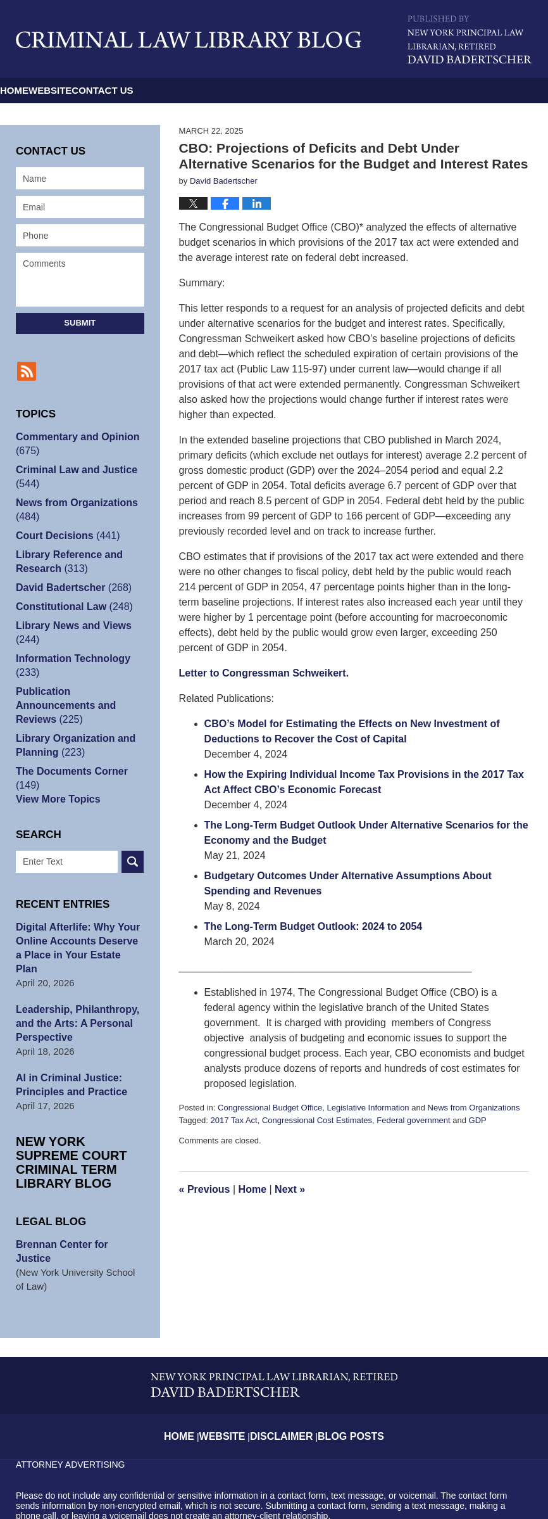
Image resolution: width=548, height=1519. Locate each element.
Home (39, 90)
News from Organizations (474, 1107)
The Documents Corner (68, 764)
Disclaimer (286, 1370)
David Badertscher (70, 587)
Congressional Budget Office (270, 1107)
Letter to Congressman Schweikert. (264, 673)
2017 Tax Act (233, 1120)
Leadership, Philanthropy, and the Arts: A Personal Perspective (74, 995)
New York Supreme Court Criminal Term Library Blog (79, 1127)
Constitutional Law (70, 606)
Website (125, 90)
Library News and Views (70, 632)
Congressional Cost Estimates (317, 1120)
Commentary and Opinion (74, 443)
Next (290, 1189)
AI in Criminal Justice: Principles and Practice (68, 1057)
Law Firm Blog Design (471, 1487)
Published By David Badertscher (470, 39)
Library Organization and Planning (72, 731)
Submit (80, 322)
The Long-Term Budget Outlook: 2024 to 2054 (313, 926)
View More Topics (55, 785)
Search (132, 848)
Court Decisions (64, 535)
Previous (204, 1189)
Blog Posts (347, 1370)
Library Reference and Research (66, 561)
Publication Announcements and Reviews (80, 698)
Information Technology (69, 665)
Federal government (413, 1120)
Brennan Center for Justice (77, 1202)
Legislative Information (368, 1107)
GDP (478, 1120)
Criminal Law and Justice (73, 476)
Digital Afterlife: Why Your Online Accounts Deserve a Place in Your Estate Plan (77, 927)
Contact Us (228, 90)
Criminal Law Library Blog (188, 39)
